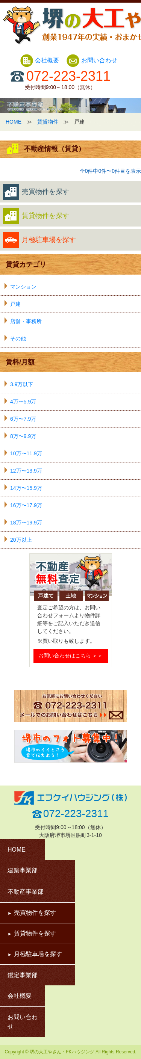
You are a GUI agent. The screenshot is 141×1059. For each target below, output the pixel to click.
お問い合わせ (91, 60)
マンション (23, 287)
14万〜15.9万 (26, 488)
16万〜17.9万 (26, 505)
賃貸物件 (47, 122)
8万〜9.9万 (23, 436)
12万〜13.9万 (26, 471)
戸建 (15, 304)
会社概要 (40, 60)
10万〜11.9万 (26, 453)
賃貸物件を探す (36, 216)
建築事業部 (23, 870)
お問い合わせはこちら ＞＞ (70, 656)
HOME (13, 122)
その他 (18, 338)
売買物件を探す (36, 192)
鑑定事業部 (23, 975)
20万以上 (21, 540)
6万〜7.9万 (23, 419)
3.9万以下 (21, 384)
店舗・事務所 (26, 321)
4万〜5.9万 (23, 402)
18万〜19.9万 (26, 523)
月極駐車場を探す (39, 240)
